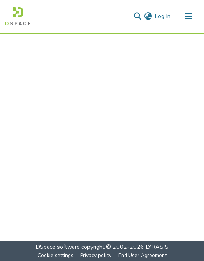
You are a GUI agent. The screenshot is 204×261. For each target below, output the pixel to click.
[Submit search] (137, 16)
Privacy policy (95, 255)
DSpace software (58, 247)
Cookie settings (55, 255)
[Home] (17, 16)
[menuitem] (147, 16)
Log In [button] (163, 16)
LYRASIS (157, 247)
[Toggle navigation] (188, 16)
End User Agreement (142, 255)
